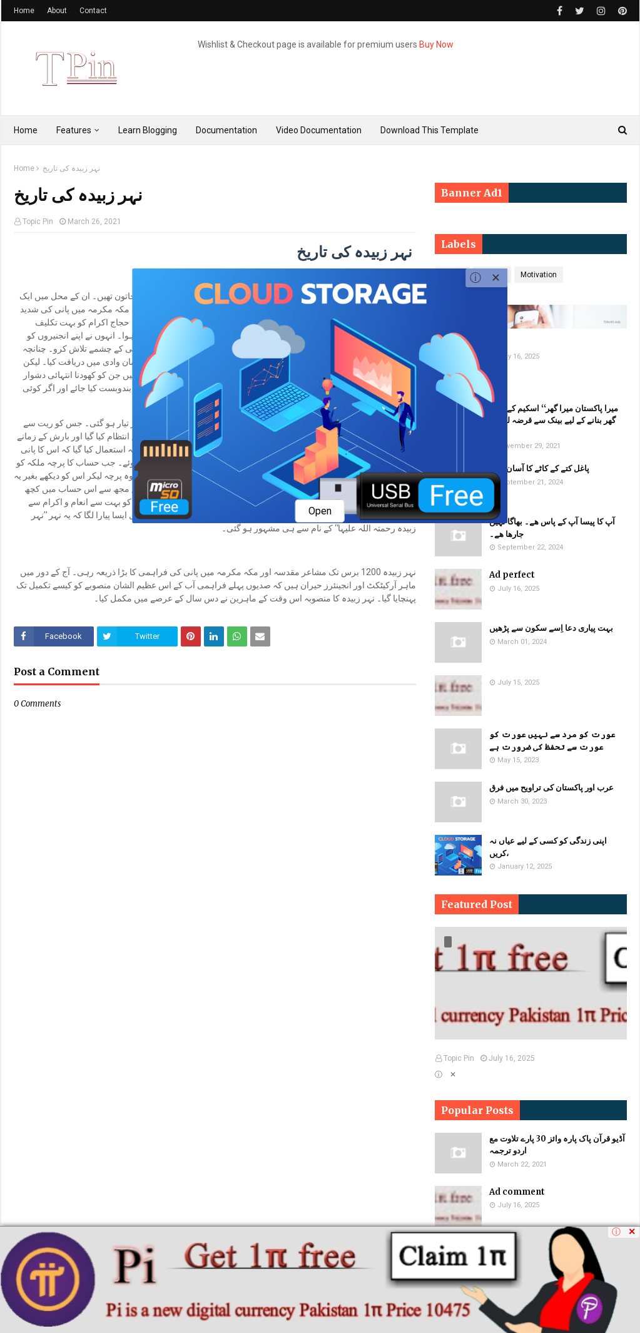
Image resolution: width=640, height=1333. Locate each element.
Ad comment (517, 1192)
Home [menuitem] (26, 130)
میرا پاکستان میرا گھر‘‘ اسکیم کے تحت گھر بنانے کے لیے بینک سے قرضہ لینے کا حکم (553, 420)
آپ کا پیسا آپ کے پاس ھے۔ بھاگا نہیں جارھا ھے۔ (552, 527)
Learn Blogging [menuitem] (147, 130)
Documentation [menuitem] (226, 130)
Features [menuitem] (73, 130)
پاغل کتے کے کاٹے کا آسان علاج (539, 468)
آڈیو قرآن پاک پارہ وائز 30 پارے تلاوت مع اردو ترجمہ (557, 1145)
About (57, 10)
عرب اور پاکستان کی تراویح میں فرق (551, 787)
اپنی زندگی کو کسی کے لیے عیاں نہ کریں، (548, 847)
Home (24, 10)
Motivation (539, 274)
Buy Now (436, 44)
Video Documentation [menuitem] (319, 130)
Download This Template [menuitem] (429, 130)
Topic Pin (38, 221)
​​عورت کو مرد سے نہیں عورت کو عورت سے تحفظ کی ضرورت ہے (552, 740)
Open (320, 511)
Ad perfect (512, 574)
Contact (93, 10)
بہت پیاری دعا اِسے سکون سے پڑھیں (551, 628)
